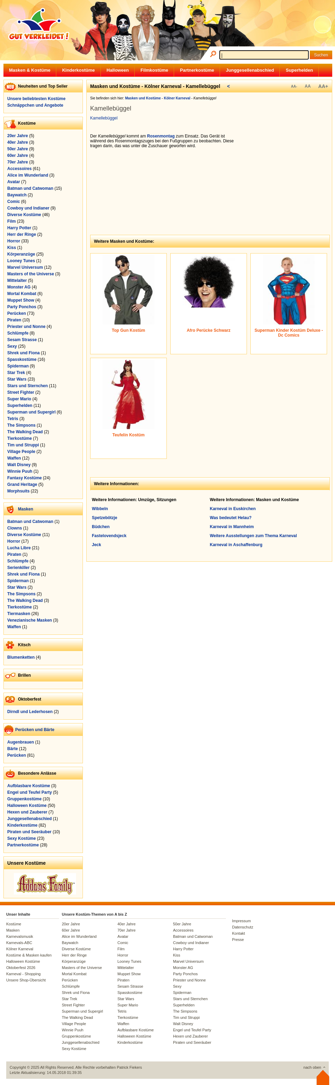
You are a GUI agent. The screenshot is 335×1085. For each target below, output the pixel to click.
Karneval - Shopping (23, 974)
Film (11, 221)
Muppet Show (20, 300)
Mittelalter (17, 280)
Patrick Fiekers (129, 1067)
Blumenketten (21, 657)
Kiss (11, 247)
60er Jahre (17, 155)
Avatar (13, 181)
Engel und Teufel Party (29, 792)
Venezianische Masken (29, 620)
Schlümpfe (17, 333)
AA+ (323, 86)
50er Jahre (17, 148)
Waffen (14, 458)
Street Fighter (20, 392)
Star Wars (17, 379)
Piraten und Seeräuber (29, 831)
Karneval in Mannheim (232, 526)
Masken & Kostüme (29, 70)
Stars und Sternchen (27, 385)
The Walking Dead (25, 431)
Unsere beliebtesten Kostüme (36, 98)
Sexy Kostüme (21, 838)
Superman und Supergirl (31, 412)
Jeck (96, 544)
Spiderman (18, 366)
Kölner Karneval (19, 949)
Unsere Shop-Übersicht (26, 980)
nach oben (312, 1067)
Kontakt (238, 933)
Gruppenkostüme (24, 799)
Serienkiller (18, 567)
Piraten (14, 320)
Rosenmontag (161, 136)
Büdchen (100, 526)
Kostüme (13, 924)
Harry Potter (19, 227)
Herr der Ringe (21, 234)
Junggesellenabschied (250, 70)
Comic (13, 201)
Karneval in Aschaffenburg (236, 544)
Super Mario (19, 399)
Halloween (118, 70)
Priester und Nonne (26, 326)
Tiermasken (18, 613)
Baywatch (17, 195)
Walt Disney (19, 464)
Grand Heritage (22, 484)
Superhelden (299, 70)
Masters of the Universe (30, 274)
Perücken (16, 313)
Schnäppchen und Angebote (35, 105)
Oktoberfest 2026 (20, 968)
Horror (13, 241)
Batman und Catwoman (30, 188)
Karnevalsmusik (19, 936)
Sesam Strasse (22, 339)
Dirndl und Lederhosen (29, 711)
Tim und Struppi (23, 445)
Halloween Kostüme (27, 805)
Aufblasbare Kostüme (28, 785)
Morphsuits (18, 491)
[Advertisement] (287, 177)
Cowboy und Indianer (28, 208)
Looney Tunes (21, 260)
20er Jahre (17, 135)
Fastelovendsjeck (109, 535)
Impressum (241, 921)
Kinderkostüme (78, 70)
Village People (21, 451)
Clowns (14, 528)
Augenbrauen (20, 742)
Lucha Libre (19, 547)
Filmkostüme (154, 70)
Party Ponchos (21, 306)
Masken (25, 509)
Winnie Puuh (19, 471)
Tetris (12, 418)
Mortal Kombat (21, 293)
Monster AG (19, 287)
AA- (294, 86)
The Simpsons (21, 425)
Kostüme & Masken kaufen (28, 955)
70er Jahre (17, 162)
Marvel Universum (25, 267)
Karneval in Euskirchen (233, 508)
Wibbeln (100, 508)
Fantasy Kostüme (24, 477)
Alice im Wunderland (27, 175)
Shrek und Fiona (23, 352)
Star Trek (16, 372)
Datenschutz (242, 927)
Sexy (12, 346)
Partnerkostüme (197, 70)
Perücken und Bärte (34, 729)
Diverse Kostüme (24, 214)
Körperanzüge (21, 254)
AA (307, 86)
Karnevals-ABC (19, 943)
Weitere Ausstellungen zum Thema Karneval (253, 535)
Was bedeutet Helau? (231, 517)
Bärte (12, 748)
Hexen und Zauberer (27, 812)
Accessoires (19, 168)
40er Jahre (17, 142)
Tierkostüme (19, 438)
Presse (238, 939)
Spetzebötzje (104, 517)
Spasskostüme (22, 359)
